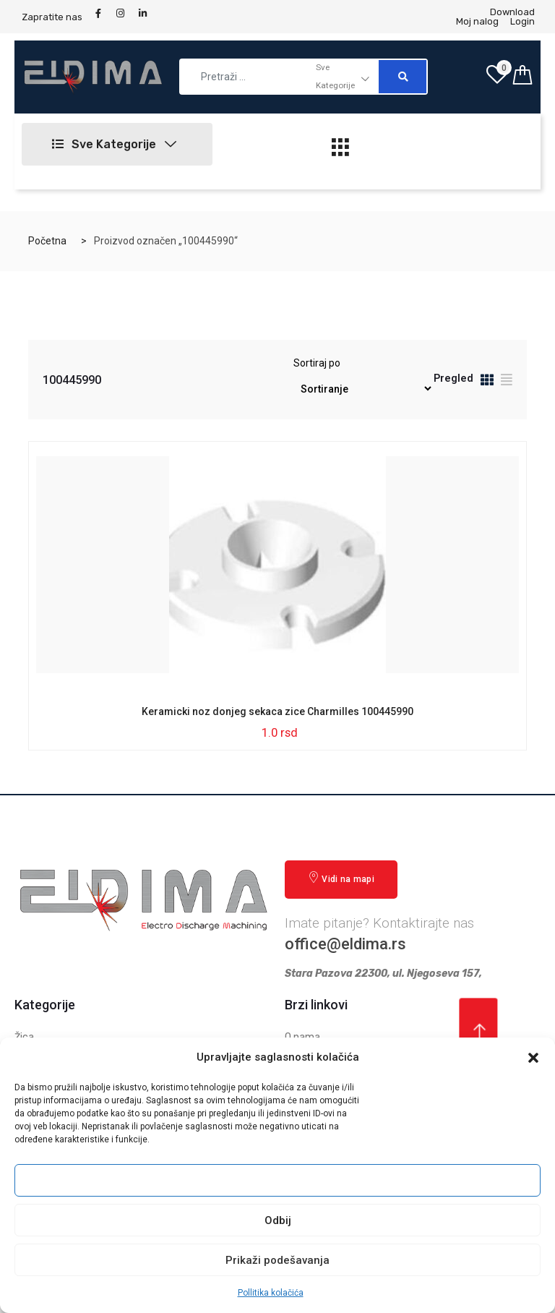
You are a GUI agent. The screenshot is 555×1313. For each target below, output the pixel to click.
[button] (533, 1058)
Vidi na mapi (341, 878)
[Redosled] (363, 388)
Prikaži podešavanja (277, 1260)
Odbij (277, 1220)
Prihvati (277, 1180)
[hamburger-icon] (340, 151)
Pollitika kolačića (271, 1293)
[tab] (487, 382)
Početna (47, 241)
